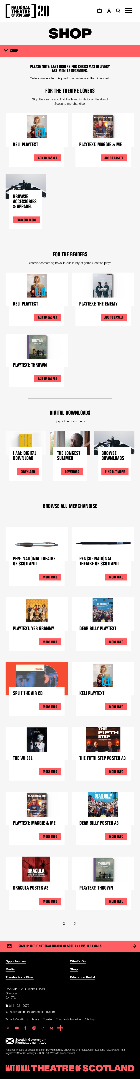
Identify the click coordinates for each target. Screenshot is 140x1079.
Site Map (90, 1019)
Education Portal (82, 977)
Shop (14, 51)
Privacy (35, 1019)
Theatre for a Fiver (20, 977)
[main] (70, 477)
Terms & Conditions (17, 1019)
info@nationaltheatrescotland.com (30, 1012)
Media (10, 969)
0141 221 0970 (17, 1005)
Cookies (47, 1019)
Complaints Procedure (68, 1019)
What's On (78, 961)
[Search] (117, 10)
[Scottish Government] (70, 1041)
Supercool (69, 1053)
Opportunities (16, 961)
